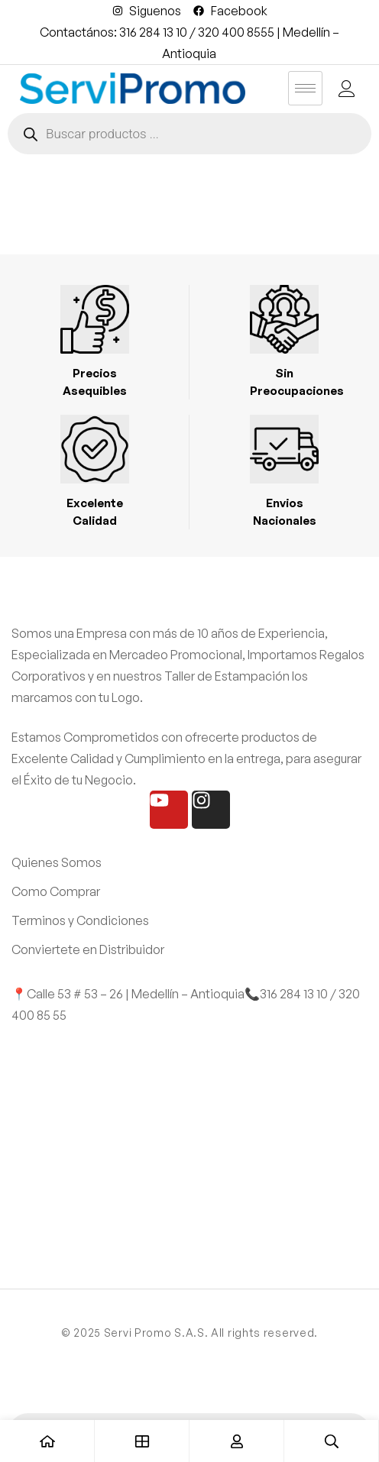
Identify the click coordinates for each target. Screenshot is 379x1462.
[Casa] (47, 1441)
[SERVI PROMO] (189, 1140)
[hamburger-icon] (305, 88)
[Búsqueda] (331, 1441)
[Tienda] (142, 1441)
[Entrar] (237, 1441)
